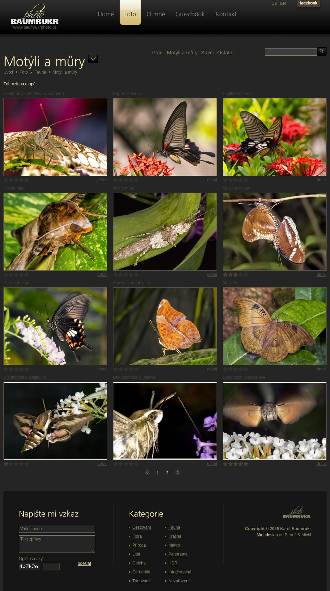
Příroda (139, 545)
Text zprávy (57, 543)
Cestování (141, 527)
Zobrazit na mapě (19, 84)
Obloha (139, 563)
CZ (274, 3)
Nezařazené (179, 581)
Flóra (137, 536)
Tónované (141, 581)
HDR (172, 563)
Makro (174, 545)
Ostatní (225, 52)
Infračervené (179, 572)
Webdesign (267, 535)
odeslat (84, 563)
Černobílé (141, 572)
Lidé (136, 554)
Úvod (8, 72)
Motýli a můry (182, 52)
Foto (24, 72)
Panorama (177, 554)
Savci (207, 52)
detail (102, 180)
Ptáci (157, 52)
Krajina (174, 536)
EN (283, 3)
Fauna (40, 72)
